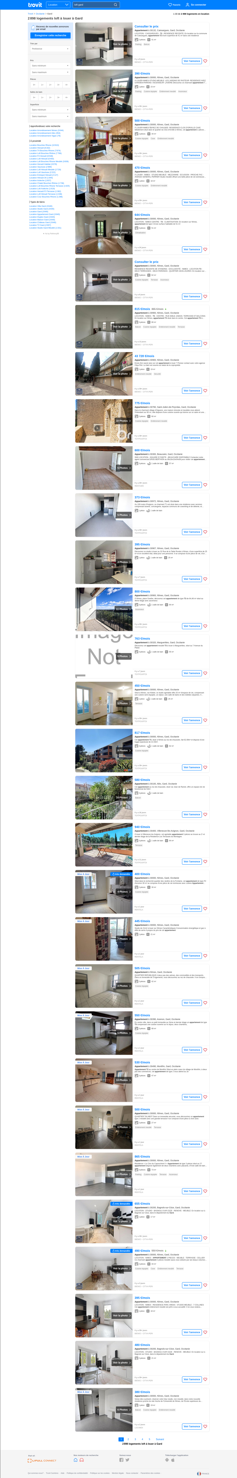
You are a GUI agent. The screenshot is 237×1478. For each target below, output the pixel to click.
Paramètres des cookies (150, 1473)
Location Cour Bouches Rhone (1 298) (46, 197)
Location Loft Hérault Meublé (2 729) (45, 169)
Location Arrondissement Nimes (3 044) (46, 130)
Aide (62, 1473)
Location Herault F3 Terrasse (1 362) (45, 191)
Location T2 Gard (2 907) (40, 225)
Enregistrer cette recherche (50, 35)
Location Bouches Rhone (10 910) (44, 145)
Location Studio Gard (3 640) (41, 209)
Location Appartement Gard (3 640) (44, 214)
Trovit (30, 14)
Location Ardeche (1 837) (40, 180)
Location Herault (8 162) (39, 148)
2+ (50, 85)
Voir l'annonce (192, 61)
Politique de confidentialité (77, 1473)
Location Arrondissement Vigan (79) (44, 136)
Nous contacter (132, 1473)
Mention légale (118, 1473)
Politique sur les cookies (100, 1473)
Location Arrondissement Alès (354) (44, 133)
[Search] (115, 5)
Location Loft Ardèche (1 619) (42, 188)
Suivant (160, 1439)
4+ (66, 85)
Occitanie (40, 14)
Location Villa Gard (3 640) (40, 206)
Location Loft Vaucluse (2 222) (42, 172)
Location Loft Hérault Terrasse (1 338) (45, 194)
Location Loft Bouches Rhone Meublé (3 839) (49, 161)
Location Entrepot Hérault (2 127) (43, 175)
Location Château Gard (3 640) (42, 222)
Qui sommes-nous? (36, 1473)
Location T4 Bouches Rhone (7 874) (45, 150)
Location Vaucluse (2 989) (40, 167)
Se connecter (198, 4)
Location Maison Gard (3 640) (42, 220)
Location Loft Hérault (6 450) (41, 159)
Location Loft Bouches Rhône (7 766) (45, 153)
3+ (58, 85)
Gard (49, 14)
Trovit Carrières (52, 1473)
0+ (34, 85)
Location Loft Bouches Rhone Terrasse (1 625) (49, 186)
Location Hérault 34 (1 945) (41, 178)
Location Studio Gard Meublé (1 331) (45, 228)
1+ (42, 85)
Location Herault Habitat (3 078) (43, 164)
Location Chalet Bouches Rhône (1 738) (46, 183)
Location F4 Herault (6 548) (41, 156)
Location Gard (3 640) (38, 211)
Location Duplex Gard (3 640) (42, 217)
